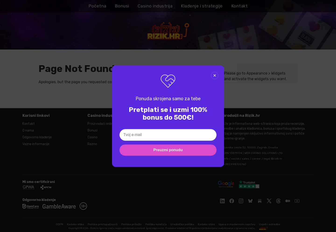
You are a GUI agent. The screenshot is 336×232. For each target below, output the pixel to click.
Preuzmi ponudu (167, 150)
